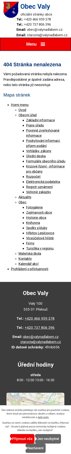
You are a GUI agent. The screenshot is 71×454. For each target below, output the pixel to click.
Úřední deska (36, 156)
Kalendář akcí (28, 264)
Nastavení (35, 448)
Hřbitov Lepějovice (40, 233)
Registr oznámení (39, 187)
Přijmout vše (22, 439)
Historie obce (36, 218)
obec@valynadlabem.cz (45, 30)
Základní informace (40, 120)
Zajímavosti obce (39, 212)
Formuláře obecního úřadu (45, 161)
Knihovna (33, 223)
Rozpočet (33, 177)
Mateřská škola (30, 253)
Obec (23, 202)
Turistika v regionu (40, 248)
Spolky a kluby (36, 228)
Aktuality (25, 197)
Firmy (30, 243)
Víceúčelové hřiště (40, 238)
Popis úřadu (35, 125)
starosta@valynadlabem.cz (47, 35)
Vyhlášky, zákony (38, 151)
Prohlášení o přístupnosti (29, 269)
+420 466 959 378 (37, 19)
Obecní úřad (28, 115)
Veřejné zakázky (38, 192)
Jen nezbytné (48, 439)
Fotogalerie (34, 207)
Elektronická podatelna (43, 182)
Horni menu (20, 105)
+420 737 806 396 (37, 24)
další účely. (43, 417)
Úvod (22, 110)
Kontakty (25, 259)
